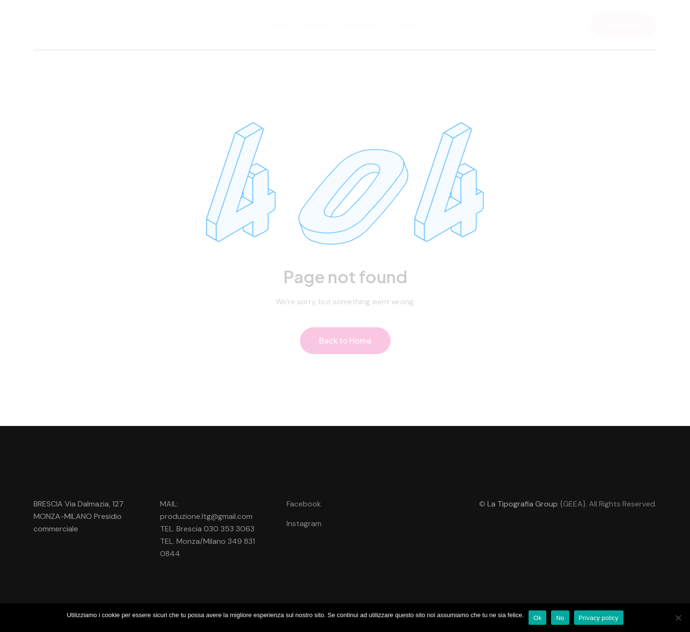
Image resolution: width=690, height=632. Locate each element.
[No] (678, 617)
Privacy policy (599, 617)
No (560, 617)
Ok (537, 617)
